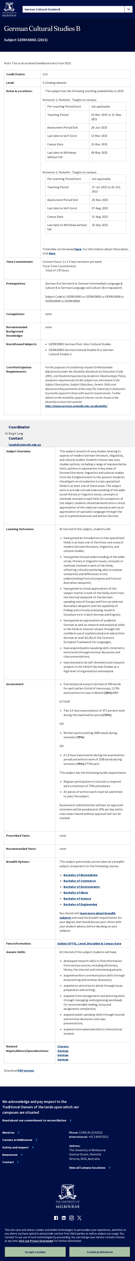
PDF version (26, 1070)
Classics (63, 1046)
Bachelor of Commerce (80, 881)
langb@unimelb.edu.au (25, 444)
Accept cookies (35, 1252)
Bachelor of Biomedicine (81, 875)
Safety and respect (15, 1147)
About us (8, 1132)
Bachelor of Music (76, 892)
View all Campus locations (87, 1167)
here (78, 249)
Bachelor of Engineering (80, 904)
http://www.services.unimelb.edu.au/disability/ (76, 406)
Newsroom (10, 1155)
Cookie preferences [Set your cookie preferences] (100, 1252)
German (62, 1051)
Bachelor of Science (77, 898)
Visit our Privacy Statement (36, 1241)
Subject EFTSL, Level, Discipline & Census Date (89, 943)
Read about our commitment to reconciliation (34, 1120)
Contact (8, 1162)
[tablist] (77, 9)
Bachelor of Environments (82, 887)
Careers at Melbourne (17, 1140)
